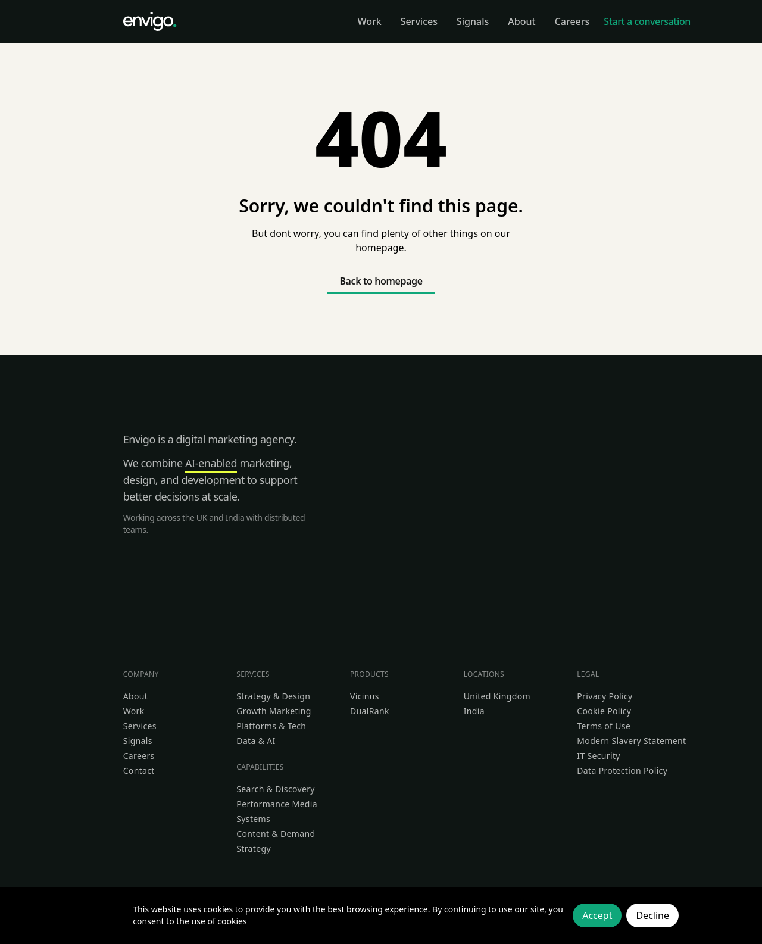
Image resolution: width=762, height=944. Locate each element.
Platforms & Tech (271, 726)
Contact (139, 770)
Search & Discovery (275, 789)
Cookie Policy (604, 711)
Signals (137, 740)
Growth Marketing (273, 711)
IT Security (598, 755)
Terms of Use (603, 726)
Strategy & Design (273, 696)
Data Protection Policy (622, 770)
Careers (139, 755)
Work (134, 711)
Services (140, 726)
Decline (652, 915)
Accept (597, 915)
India (474, 711)
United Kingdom (497, 696)
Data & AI (255, 740)
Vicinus (364, 696)
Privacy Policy (604, 696)
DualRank (369, 711)
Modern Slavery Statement (631, 740)
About (135, 696)
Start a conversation (647, 21)
